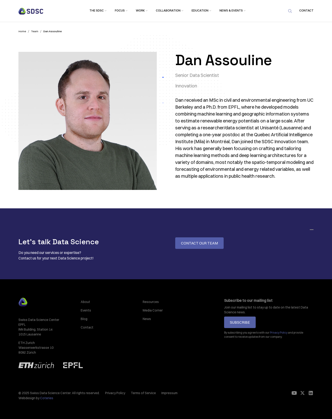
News (147, 319)
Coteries (46, 398)
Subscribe (240, 322)
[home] (30, 11)
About (85, 302)
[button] (96, 10)
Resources (151, 302)
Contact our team (199, 243)
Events (86, 310)
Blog (84, 319)
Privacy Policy (115, 393)
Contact (87, 327)
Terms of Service (143, 393)
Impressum (169, 393)
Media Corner (153, 310)
